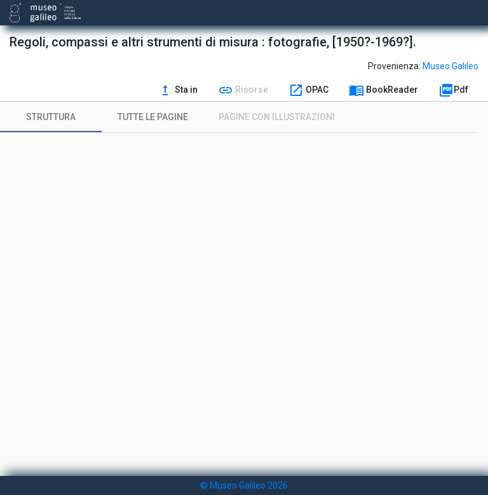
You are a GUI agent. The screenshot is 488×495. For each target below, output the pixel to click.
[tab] (51, 117)
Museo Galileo (450, 66)
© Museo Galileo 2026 (244, 485)
